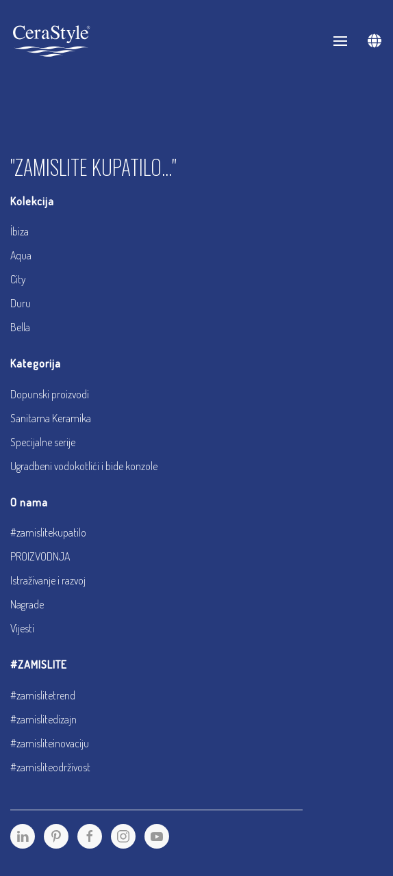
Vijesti (22, 628)
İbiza (19, 231)
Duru (20, 303)
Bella (20, 327)
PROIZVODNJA (40, 556)
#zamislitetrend (42, 695)
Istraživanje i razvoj (48, 580)
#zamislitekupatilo (48, 532)
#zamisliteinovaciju (49, 743)
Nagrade (27, 604)
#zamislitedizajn (43, 719)
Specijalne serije (42, 442)
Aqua (20, 255)
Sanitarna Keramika (50, 418)
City (18, 279)
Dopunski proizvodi (49, 394)
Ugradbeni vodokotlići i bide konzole (83, 466)
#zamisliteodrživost (50, 767)
